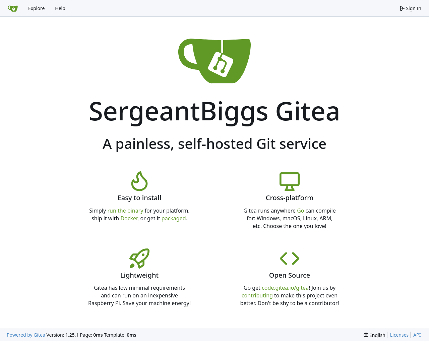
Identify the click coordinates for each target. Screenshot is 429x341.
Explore (36, 8)
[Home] (12, 8)
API (417, 335)
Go (300, 210)
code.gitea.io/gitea (285, 287)
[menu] (374, 335)
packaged (174, 218)
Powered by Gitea (26, 335)
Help (60, 8)
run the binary (125, 210)
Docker (128, 218)
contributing (257, 295)
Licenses (399, 335)
